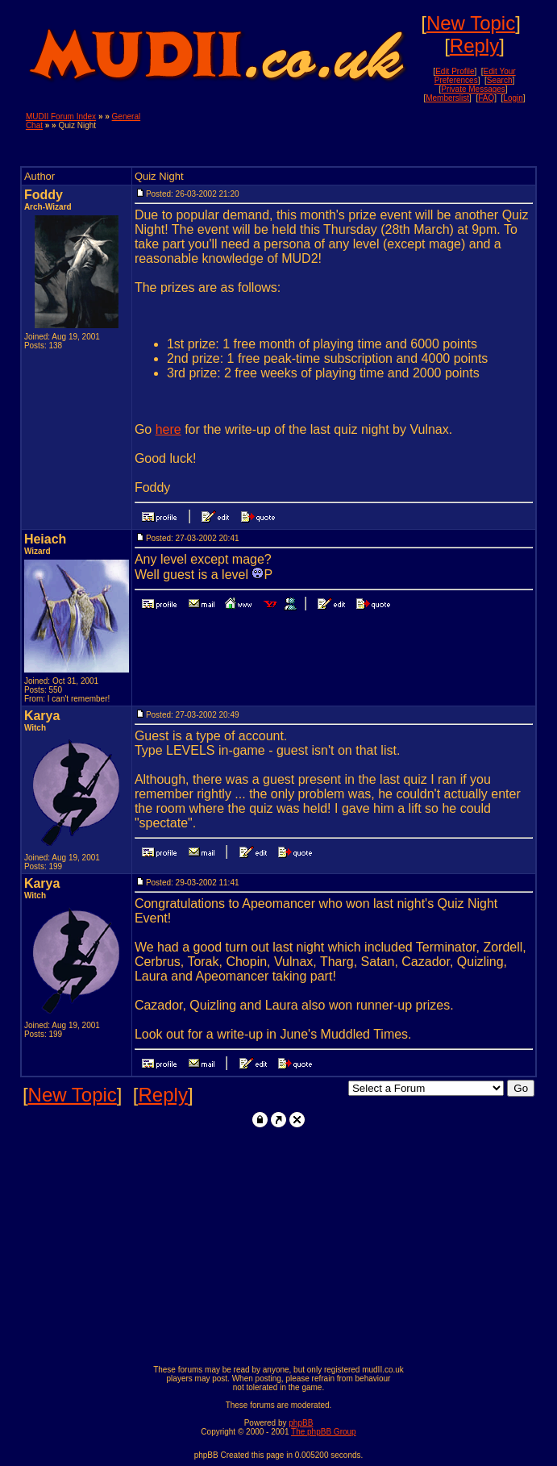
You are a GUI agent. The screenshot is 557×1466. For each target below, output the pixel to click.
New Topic (470, 23)
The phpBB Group (323, 1431)
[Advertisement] (342, 136)
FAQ (486, 98)
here (168, 429)
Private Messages (473, 89)
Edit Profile (454, 71)
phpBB (301, 1422)
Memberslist (447, 98)
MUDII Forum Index (61, 116)
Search (500, 80)
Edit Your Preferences (475, 76)
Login (512, 98)
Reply (474, 45)
